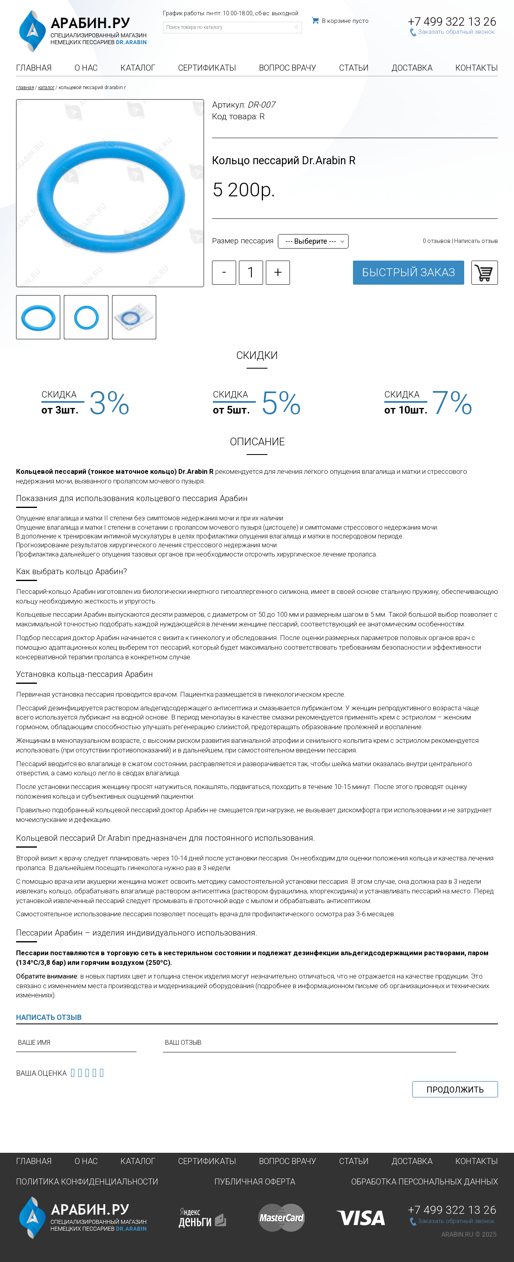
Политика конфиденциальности (87, 1181)
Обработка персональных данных (424, 1181)
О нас (86, 68)
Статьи (354, 68)
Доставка (412, 68)
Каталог (137, 68)
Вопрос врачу (287, 68)
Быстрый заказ (408, 272)
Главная (34, 68)
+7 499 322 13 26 (452, 22)
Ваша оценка (41, 1073)
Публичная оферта (254, 1181)
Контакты (476, 68)
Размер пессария (243, 240)
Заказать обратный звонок (456, 31)
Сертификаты (207, 68)
